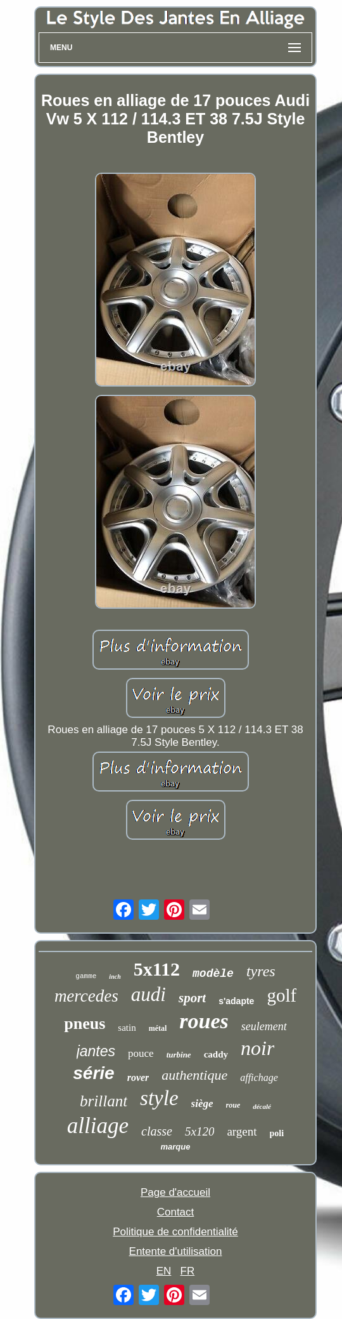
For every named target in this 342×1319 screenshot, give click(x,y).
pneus (84, 1023)
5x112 (157, 968)
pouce (141, 1053)
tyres (261, 971)
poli (277, 1133)
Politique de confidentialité (175, 1232)
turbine (179, 1054)
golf (281, 995)
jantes (96, 1051)
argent (241, 1131)
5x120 (199, 1131)
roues (203, 1021)
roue (233, 1105)
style (159, 1098)
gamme (85, 976)
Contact (175, 1212)
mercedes (86, 995)
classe (156, 1131)
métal (158, 1028)
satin (127, 1028)
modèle (213, 973)
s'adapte (236, 1001)
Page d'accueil (175, 1192)
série (93, 1073)
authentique (194, 1075)
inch (114, 976)
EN (164, 1271)
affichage (259, 1077)
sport (192, 997)
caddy (216, 1054)
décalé (262, 1106)
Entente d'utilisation (175, 1251)
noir (257, 1048)
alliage (98, 1125)
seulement (264, 1026)
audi (148, 994)
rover (138, 1077)
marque (176, 1146)
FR (187, 1271)
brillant (103, 1101)
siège (202, 1103)
